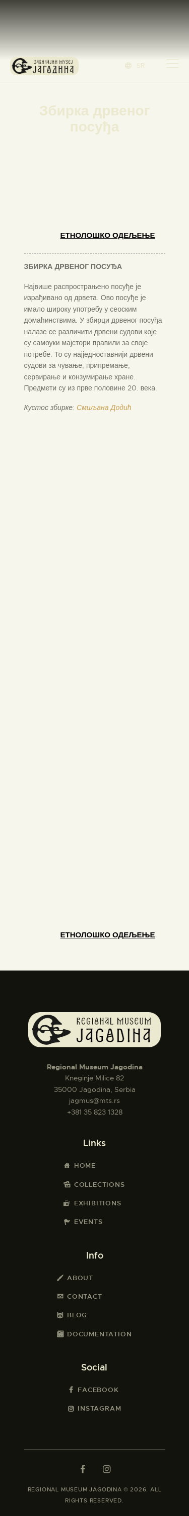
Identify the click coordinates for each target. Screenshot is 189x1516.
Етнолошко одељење (107, 235)
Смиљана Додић (104, 407)
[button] (135, 65)
